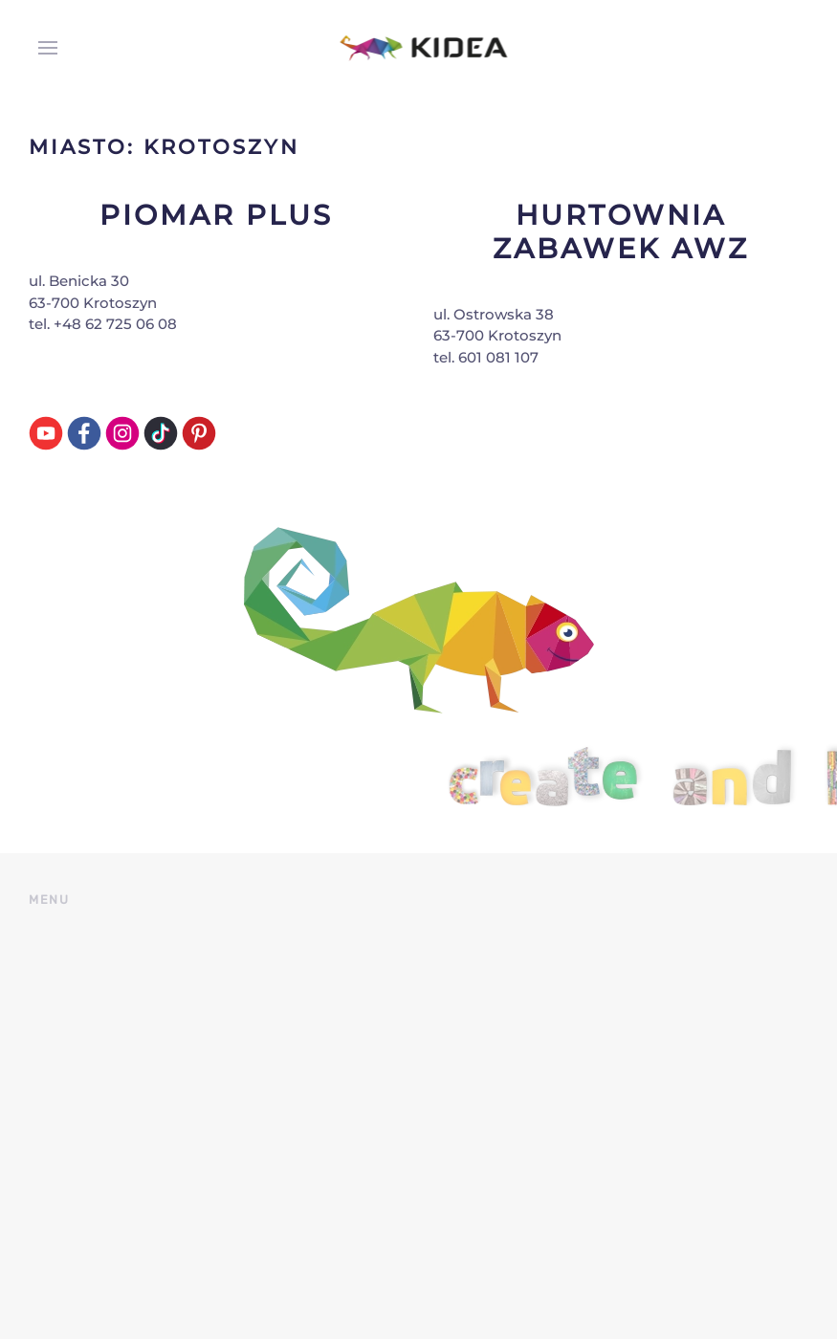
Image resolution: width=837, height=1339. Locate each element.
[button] (43, 48)
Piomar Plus (216, 214)
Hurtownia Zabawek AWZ (621, 231)
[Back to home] (418, 48)
